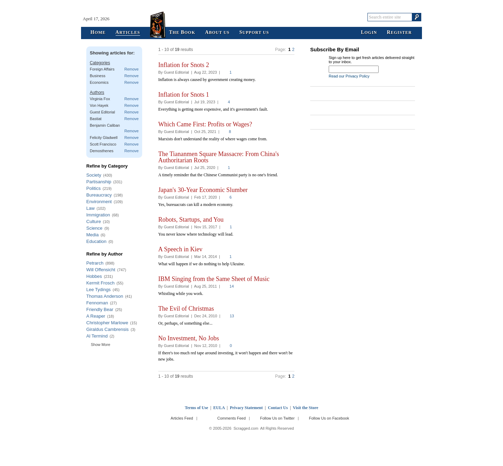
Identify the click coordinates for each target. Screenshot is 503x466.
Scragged (251, 17)
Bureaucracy (99, 195)
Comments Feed (231, 418)
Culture (93, 221)
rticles (128, 32)
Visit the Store (305, 407)
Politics (93, 188)
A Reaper (95, 316)
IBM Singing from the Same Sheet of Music (213, 279)
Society (93, 175)
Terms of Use (196, 407)
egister (399, 32)
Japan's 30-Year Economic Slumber (203, 190)
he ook (182, 32)
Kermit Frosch (100, 283)
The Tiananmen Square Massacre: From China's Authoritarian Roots (218, 157)
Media (92, 234)
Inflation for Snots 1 (183, 94)
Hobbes (94, 276)
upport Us (254, 32)
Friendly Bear (99, 309)
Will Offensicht (100, 269)
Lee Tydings (98, 289)
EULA (219, 407)
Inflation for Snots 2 (183, 65)
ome (98, 32)
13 (232, 316)
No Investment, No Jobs (188, 338)
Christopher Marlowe (107, 322)
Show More (100, 344)
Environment (99, 201)
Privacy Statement (246, 407)
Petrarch (94, 263)
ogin (369, 32)
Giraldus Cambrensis (107, 329)
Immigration (98, 214)
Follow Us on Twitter (277, 418)
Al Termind (97, 336)
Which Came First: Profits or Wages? (205, 124)
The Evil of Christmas (186, 308)
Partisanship (98, 181)
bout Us (217, 32)
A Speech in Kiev (180, 249)
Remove (131, 69)
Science (94, 228)
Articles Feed (182, 418)
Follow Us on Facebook (329, 418)
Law (90, 208)
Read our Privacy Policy (349, 76)
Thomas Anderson (104, 296)
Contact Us (278, 407)
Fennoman (97, 302)
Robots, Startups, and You (191, 219)
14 (231, 286)
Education (96, 241)
